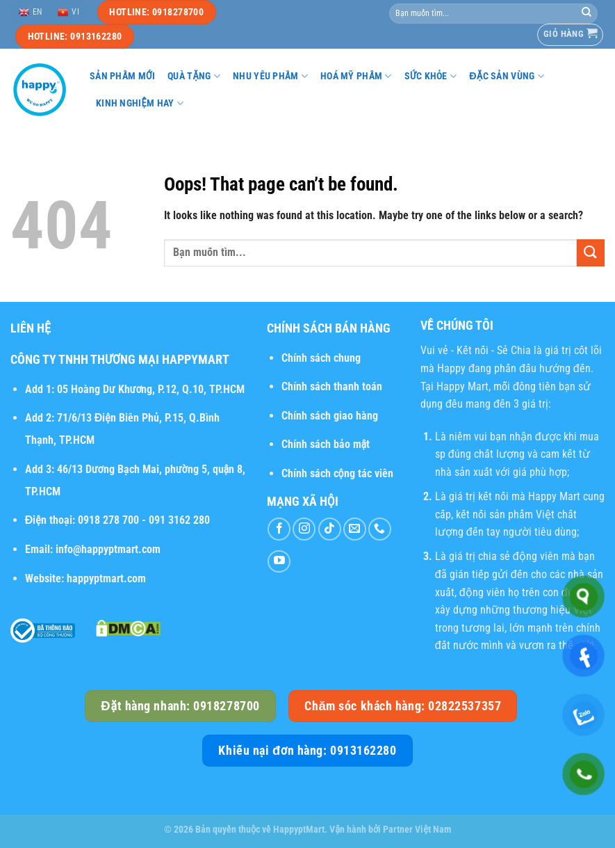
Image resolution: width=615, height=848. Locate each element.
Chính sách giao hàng (329, 415)
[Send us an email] (354, 529)
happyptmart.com (106, 578)
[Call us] (379, 529)
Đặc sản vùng (506, 76)
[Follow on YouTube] (279, 561)
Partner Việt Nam (417, 829)
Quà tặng (193, 76)
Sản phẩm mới (122, 76)
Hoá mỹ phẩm (356, 76)
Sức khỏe (430, 76)
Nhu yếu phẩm (270, 76)
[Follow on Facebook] (279, 529)
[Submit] (586, 13)
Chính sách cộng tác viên (337, 473)
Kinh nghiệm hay (139, 103)
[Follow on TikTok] (329, 529)
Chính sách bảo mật (325, 444)
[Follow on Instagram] (304, 529)
